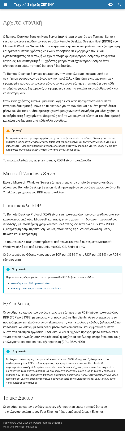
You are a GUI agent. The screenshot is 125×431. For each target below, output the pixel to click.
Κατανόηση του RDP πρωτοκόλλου (30, 283)
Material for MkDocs (26, 426)
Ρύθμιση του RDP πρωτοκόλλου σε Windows (36, 288)
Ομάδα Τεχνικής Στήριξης (47, 422)
